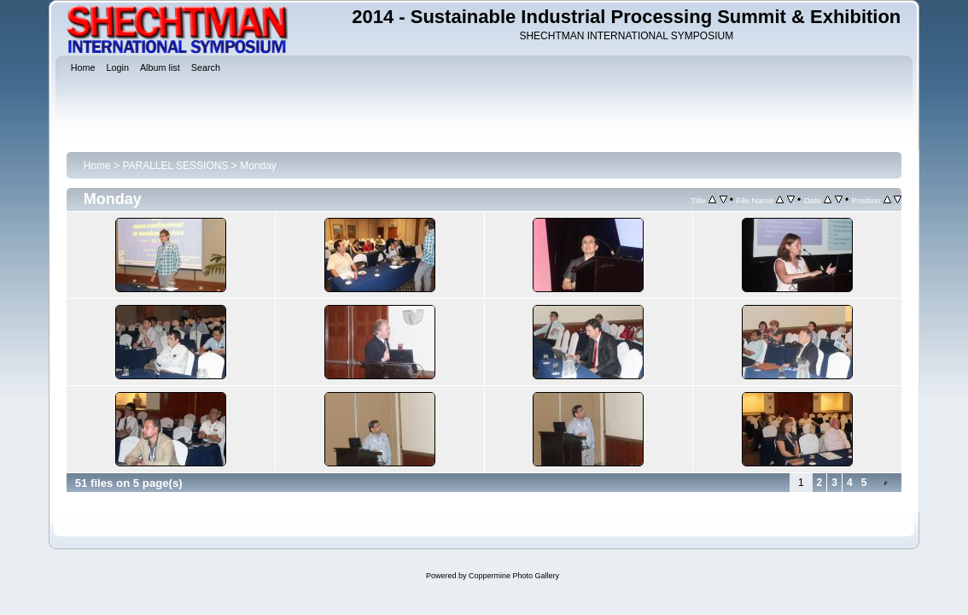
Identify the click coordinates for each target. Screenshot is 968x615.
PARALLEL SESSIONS (175, 166)
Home (97, 166)
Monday (258, 166)
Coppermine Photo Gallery (514, 575)
